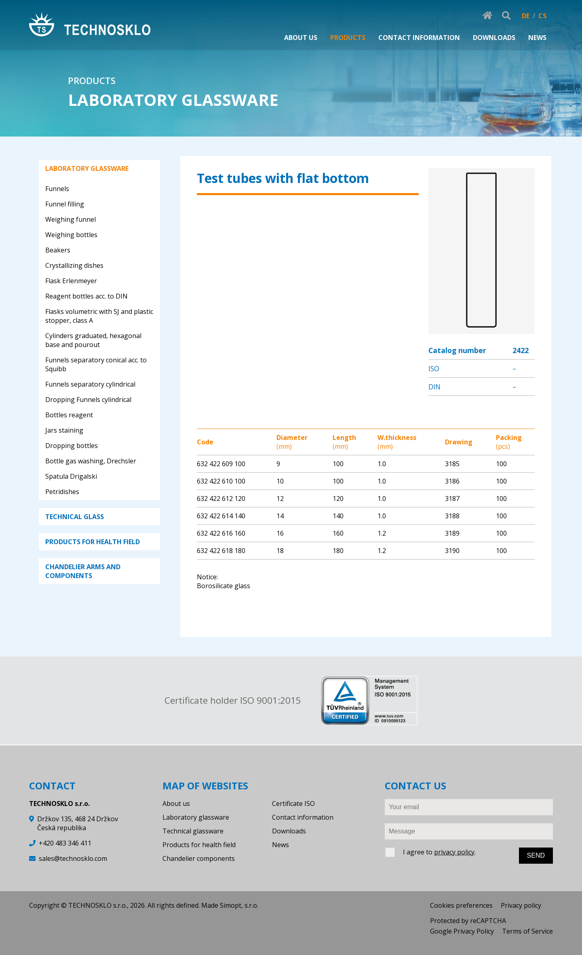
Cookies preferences (461, 905)
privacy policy (454, 852)
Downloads (289, 831)
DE (525, 15)
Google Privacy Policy (462, 931)
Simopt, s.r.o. (239, 905)
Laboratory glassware (195, 817)
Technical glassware (193, 831)
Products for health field (199, 844)
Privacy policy (521, 905)
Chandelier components (198, 858)
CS (542, 15)
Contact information (302, 817)
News (280, 844)
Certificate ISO (293, 803)
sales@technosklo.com (73, 858)
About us (176, 803)
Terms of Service (527, 931)
